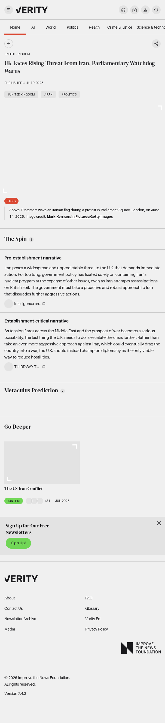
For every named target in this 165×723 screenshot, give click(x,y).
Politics (72, 27)
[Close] (159, 523)
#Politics (69, 94)
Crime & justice (119, 27)
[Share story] (156, 43)
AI (33, 27)
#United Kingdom (21, 94)
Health (94, 27)
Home (15, 27)
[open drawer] (8, 9)
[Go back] (45, 43)
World (50, 27)
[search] (156, 9)
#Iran (48, 94)
